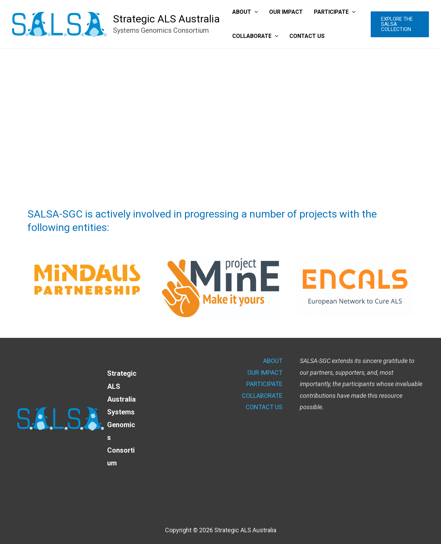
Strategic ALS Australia (166, 19)
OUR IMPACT (286, 12)
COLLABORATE (255, 36)
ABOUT (245, 12)
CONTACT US (307, 36)
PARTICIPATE (335, 12)
